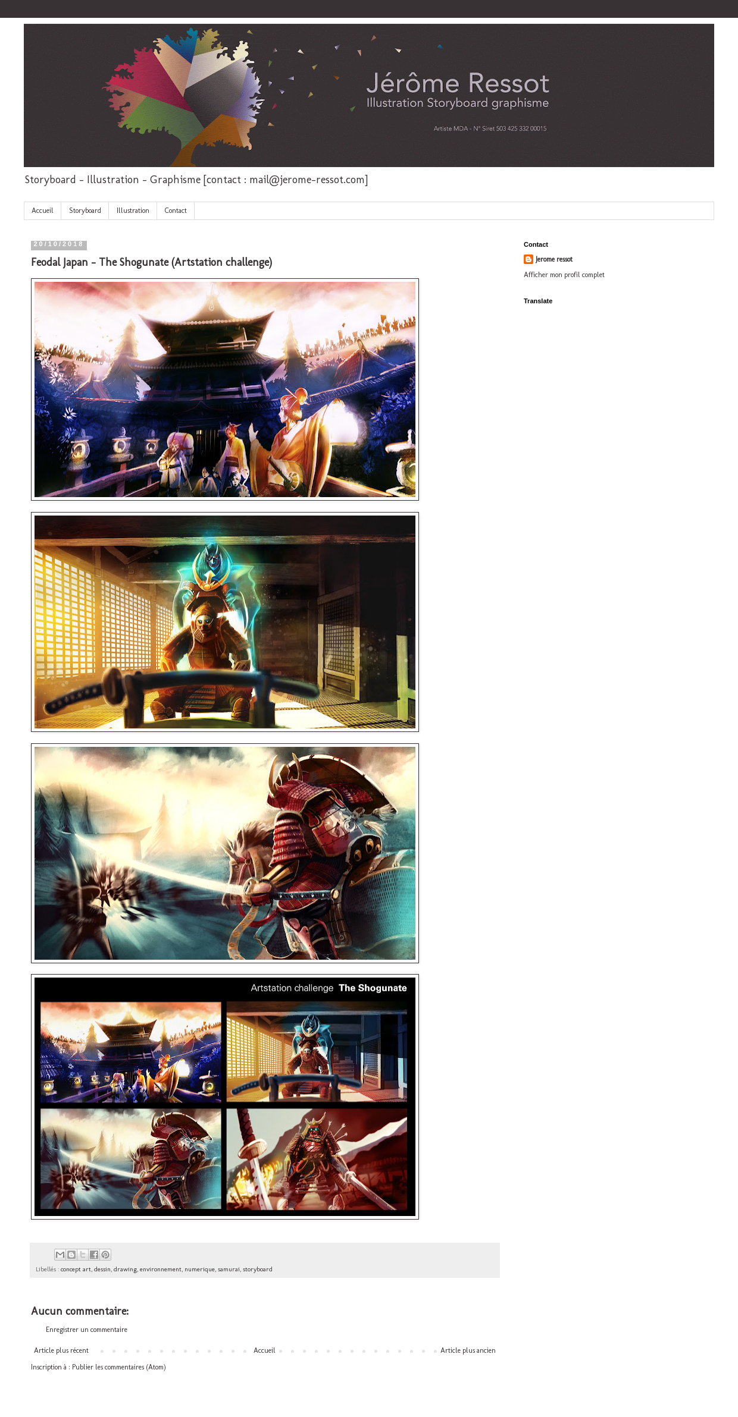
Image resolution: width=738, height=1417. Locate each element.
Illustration (133, 210)
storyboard (258, 1269)
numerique (200, 1269)
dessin (102, 1269)
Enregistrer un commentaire (86, 1329)
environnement (161, 1269)
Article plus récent (61, 1350)
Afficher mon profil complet (564, 275)
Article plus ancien (468, 1350)
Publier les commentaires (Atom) (119, 1367)
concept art (76, 1269)
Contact (176, 210)
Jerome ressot (554, 259)
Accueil (43, 210)
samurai (229, 1269)
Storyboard (85, 210)
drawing (125, 1269)
